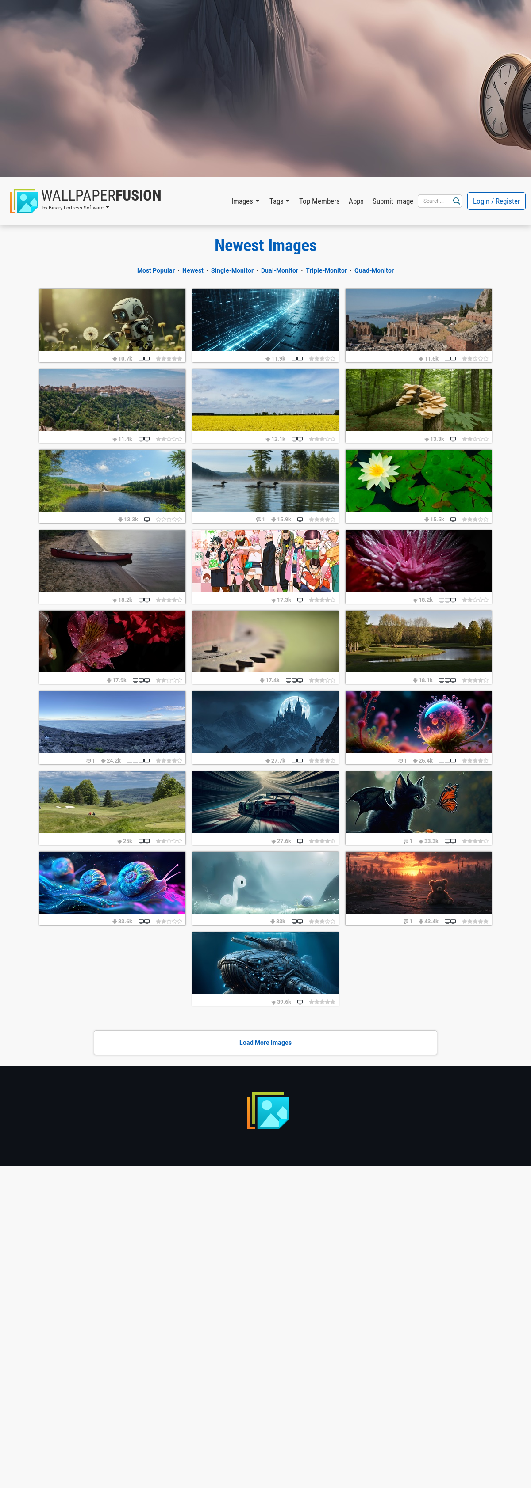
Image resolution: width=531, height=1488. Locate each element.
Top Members (319, 201)
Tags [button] (276, 201)
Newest (193, 270)
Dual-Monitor (279, 270)
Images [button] (242, 201)
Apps (356, 201)
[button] (85, 201)
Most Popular (156, 270)
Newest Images (266, 245)
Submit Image (393, 201)
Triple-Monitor (326, 270)
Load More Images (265, 1042)
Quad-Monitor (374, 270)
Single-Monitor (232, 270)
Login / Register (496, 201)
